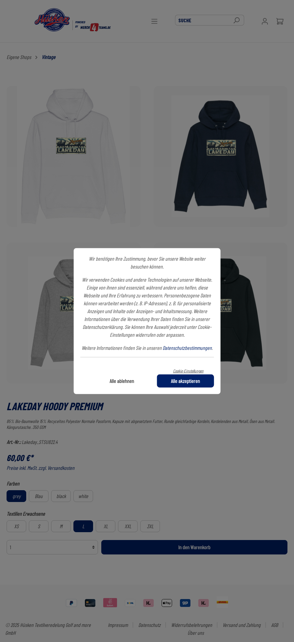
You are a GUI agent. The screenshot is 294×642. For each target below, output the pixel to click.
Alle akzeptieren (185, 380)
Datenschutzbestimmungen (187, 348)
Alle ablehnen (121, 380)
